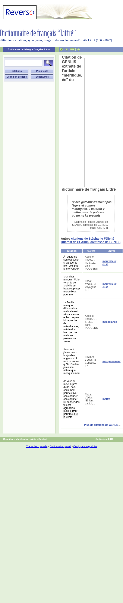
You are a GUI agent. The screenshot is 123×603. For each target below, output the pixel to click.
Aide (33, 439)
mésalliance (109, 321)
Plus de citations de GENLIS (101, 424)
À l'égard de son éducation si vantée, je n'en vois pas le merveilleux (71, 262)
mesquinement (111, 361)
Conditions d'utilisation (16, 439)
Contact (42, 439)
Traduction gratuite (36, 446)
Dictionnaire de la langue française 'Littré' (29, 49)
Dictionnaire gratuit (60, 446)
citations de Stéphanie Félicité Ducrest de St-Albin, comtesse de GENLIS (90, 240)
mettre (106, 399)
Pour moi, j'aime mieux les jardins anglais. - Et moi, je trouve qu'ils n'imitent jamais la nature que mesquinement (71, 361)
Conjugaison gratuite (85, 446)
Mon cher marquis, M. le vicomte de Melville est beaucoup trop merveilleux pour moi (71, 285)
